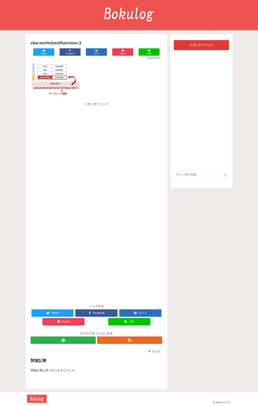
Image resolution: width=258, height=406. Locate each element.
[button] (226, 175)
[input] (201, 174)
